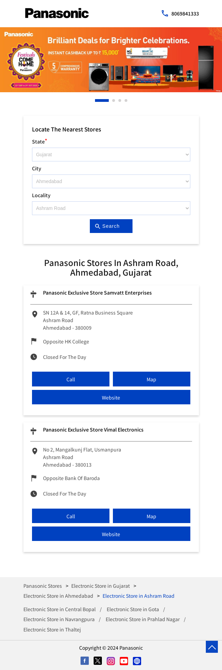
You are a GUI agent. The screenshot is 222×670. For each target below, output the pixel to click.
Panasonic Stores (43, 585)
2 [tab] (114, 100)
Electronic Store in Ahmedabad (58, 595)
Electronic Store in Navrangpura (59, 619)
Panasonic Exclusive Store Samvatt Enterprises (97, 292)
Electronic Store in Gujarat (100, 585)
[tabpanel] (111, 59)
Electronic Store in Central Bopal (59, 609)
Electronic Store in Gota (133, 609)
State (39, 140)
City (36, 168)
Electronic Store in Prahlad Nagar (143, 619)
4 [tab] (126, 100)
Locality (41, 195)
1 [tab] (96, 100)
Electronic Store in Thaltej (52, 629)
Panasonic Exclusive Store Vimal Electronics (93, 429)
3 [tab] (120, 100)
